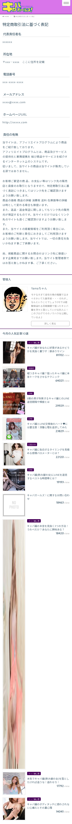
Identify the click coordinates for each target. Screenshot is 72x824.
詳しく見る (50, 323)
